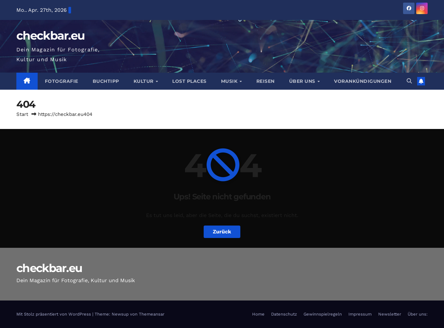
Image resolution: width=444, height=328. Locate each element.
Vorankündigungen (362, 81)
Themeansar (151, 314)
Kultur (144, 81)
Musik (230, 81)
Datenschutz (284, 314)
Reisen (265, 81)
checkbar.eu (50, 35)
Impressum (360, 314)
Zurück (222, 231)
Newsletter (389, 314)
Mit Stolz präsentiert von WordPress (54, 314)
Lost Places (189, 81)
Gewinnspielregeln (323, 314)
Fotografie (61, 81)
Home (258, 314)
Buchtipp (106, 81)
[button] (409, 81)
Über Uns (303, 81)
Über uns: (418, 314)
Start (22, 114)
